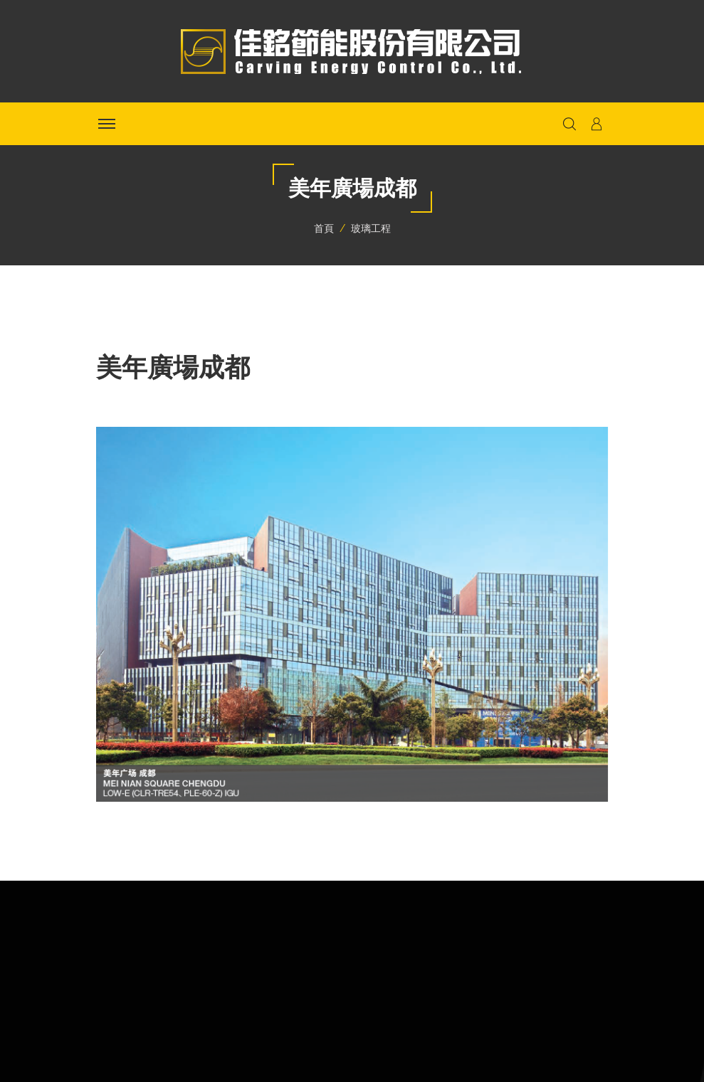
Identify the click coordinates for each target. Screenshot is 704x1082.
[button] (596, 123)
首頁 (324, 228)
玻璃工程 (371, 228)
